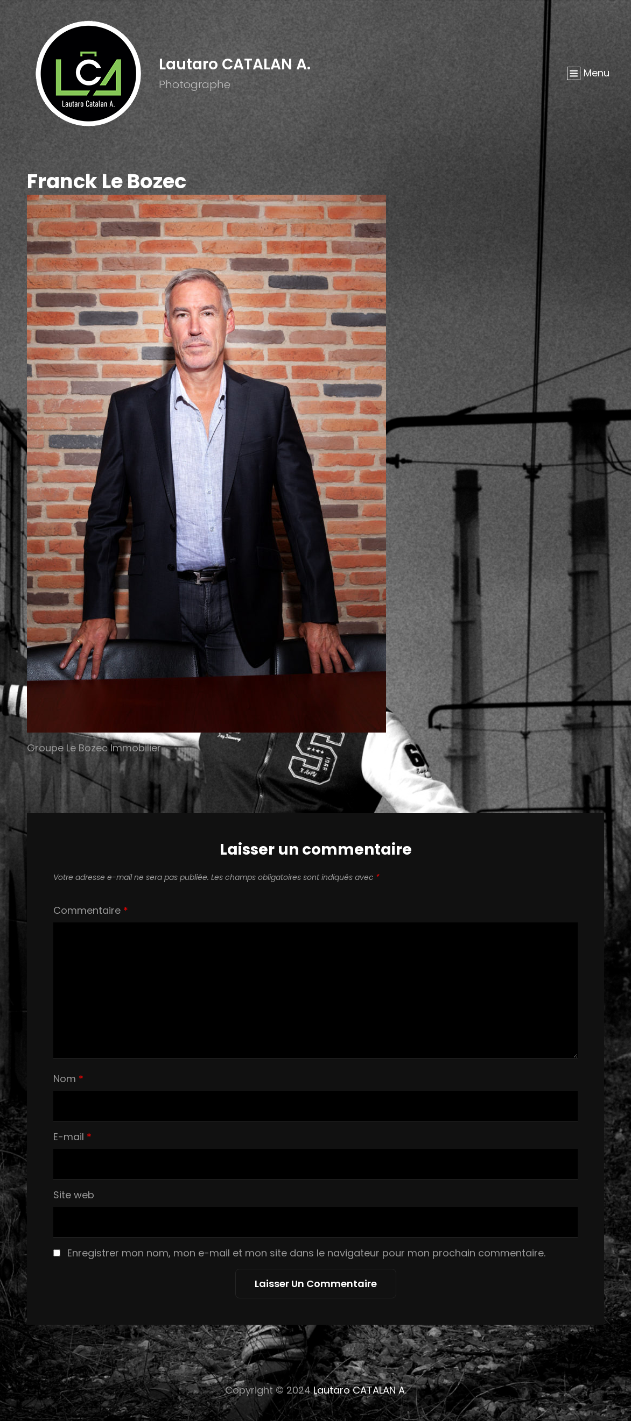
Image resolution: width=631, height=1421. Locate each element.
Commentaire (90, 910)
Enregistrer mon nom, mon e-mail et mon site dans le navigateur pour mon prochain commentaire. (306, 1253)
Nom (68, 1078)
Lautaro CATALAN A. (235, 64)
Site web (73, 1195)
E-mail (72, 1136)
